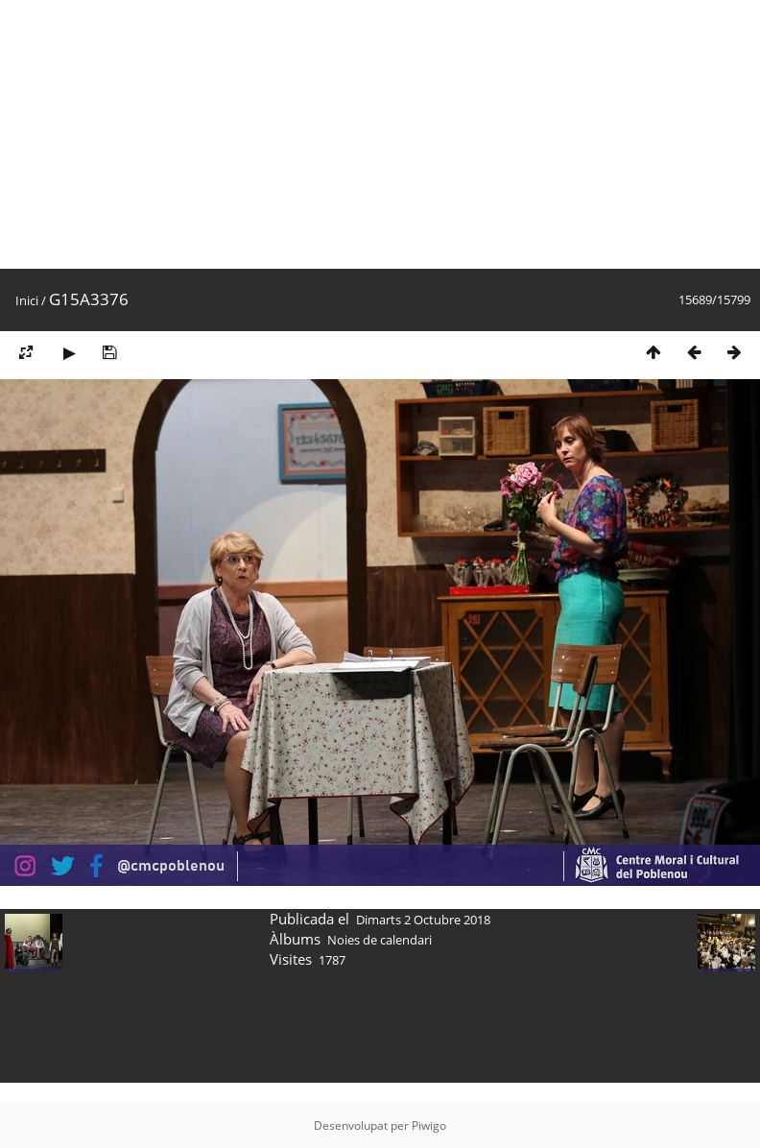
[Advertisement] (296, 134)
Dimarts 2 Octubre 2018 (423, 919)
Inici (26, 300)
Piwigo (429, 1125)
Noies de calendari (379, 939)
